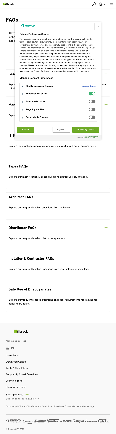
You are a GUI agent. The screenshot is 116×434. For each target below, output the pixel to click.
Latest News (13, 355)
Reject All (61, 130)
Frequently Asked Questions (22, 374)
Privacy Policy (40, 71)
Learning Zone (14, 380)
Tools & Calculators (17, 368)
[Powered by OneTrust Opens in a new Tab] (88, 138)
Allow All (25, 130)
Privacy (9, 406)
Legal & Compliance (68, 406)
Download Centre (16, 361)
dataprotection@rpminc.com (76, 71)
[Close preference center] (98, 26)
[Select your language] (102, 4)
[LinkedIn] (7, 348)
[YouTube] (13, 350)
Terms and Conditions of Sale (45, 406)
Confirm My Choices (85, 130)
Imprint (16, 406)
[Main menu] (111, 4)
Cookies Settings (86, 406)
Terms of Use (25, 406)
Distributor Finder (16, 387)
